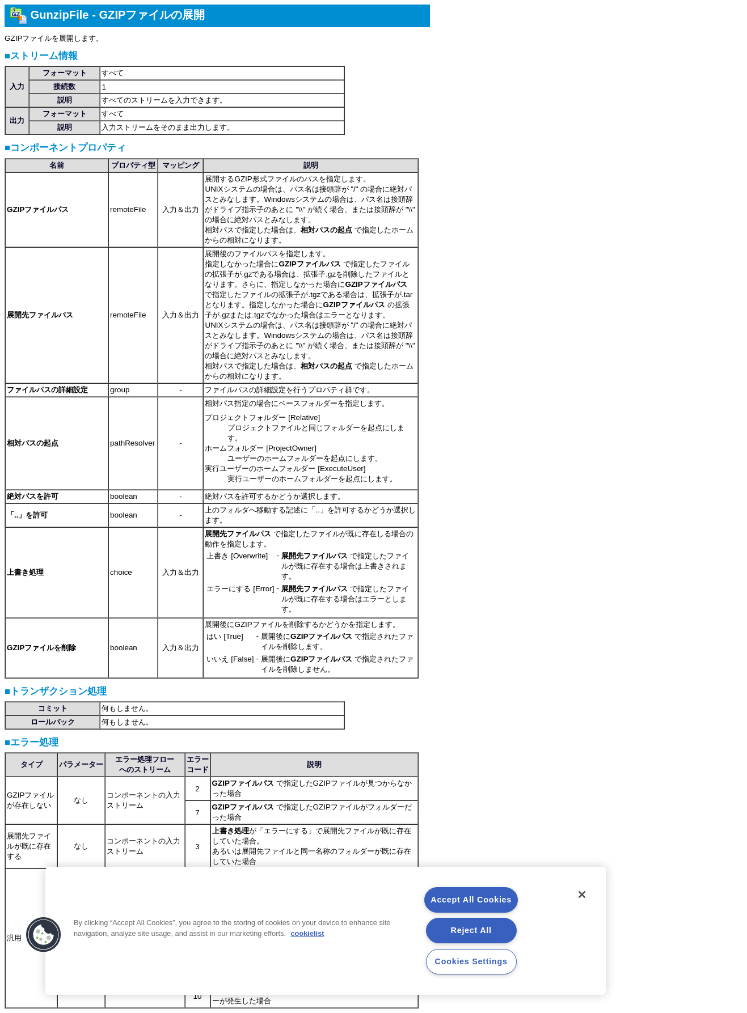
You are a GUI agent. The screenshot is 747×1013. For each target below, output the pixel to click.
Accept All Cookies (471, 899)
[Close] (581, 894)
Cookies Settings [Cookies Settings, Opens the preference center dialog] (471, 961)
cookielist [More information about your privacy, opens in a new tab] (307, 933)
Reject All (471, 930)
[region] (325, 931)
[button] (44, 935)
